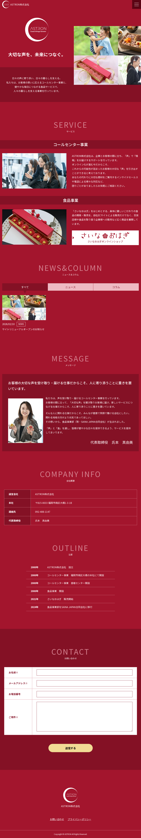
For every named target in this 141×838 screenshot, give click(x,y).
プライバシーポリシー (79, 819)
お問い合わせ (57, 819)
